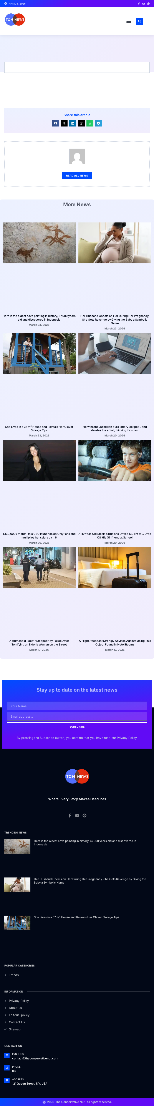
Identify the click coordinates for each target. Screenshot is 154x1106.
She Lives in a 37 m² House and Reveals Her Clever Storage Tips (39, 428)
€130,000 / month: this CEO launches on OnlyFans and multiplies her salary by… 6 (39, 535)
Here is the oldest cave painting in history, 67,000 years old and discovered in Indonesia (39, 317)
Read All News (77, 175)
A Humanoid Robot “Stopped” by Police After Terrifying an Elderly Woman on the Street (39, 642)
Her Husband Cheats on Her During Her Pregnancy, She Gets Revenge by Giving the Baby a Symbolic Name (114, 319)
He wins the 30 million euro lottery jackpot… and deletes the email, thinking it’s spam (115, 428)
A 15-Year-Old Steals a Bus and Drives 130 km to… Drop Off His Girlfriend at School (114, 535)
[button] (129, 21)
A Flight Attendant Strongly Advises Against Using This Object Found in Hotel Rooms (115, 642)
